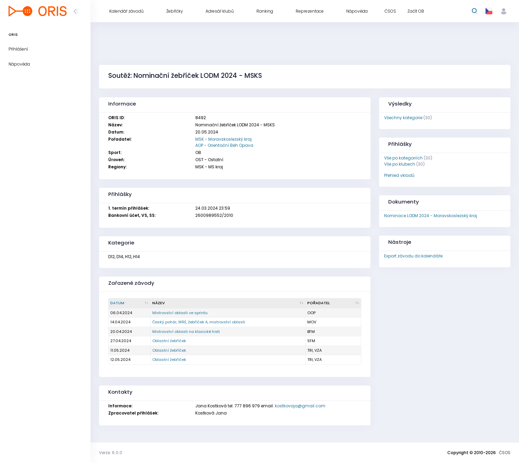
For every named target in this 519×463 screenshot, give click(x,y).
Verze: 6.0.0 (110, 452)
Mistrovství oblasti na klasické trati (186, 331)
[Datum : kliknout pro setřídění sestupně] (130, 303)
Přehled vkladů (399, 175)
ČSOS (504, 452)
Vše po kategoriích (403, 158)
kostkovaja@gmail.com (300, 406)
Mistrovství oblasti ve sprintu (180, 312)
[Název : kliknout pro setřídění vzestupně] (228, 303)
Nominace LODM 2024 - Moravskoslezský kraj (430, 216)
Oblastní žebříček (169, 340)
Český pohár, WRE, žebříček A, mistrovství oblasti (198, 322)
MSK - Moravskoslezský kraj (223, 139)
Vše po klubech (399, 164)
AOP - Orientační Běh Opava (224, 145)
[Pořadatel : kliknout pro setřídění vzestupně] (333, 303)
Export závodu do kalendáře (413, 256)
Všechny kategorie (403, 118)
